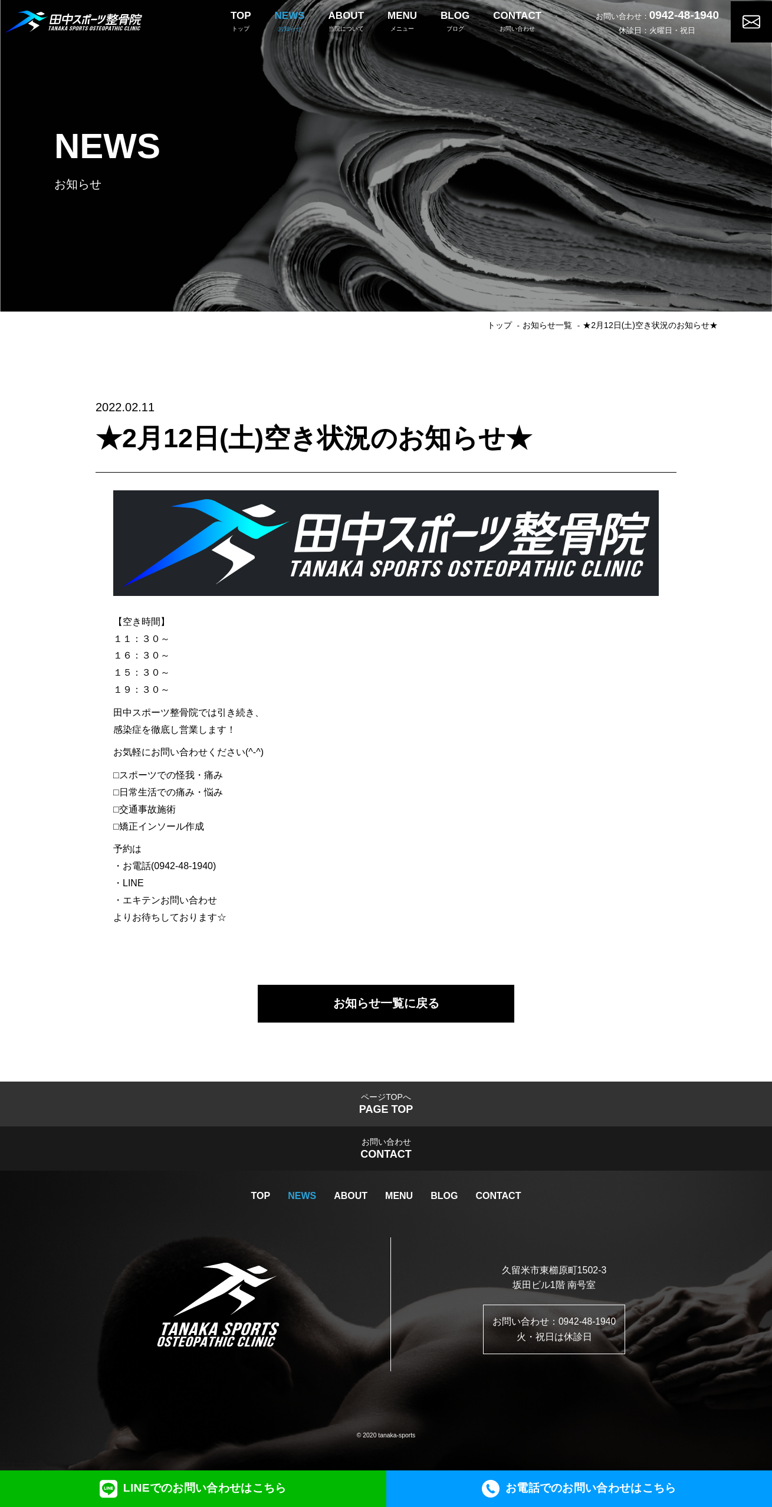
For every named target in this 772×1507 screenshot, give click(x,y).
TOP (261, 1200)
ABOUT (350, 1200)
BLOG (444, 1200)
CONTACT (498, 1200)
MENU (399, 1200)
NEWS (302, 1200)
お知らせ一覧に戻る (386, 1004)
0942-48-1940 (684, 14)
